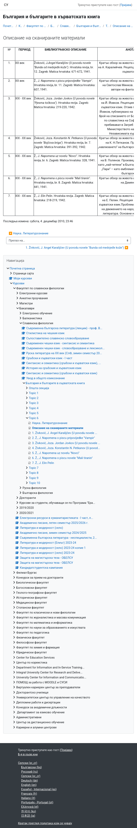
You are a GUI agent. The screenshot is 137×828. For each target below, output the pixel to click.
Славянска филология (66, 26)
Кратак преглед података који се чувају (45, 823)
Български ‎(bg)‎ (31, 767)
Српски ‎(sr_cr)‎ (27, 763)
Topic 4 (33, 408)
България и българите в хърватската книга (88, 26)
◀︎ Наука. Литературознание (28, 233)
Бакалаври (53, 26)
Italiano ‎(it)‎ (28, 798)
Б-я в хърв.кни (28, 754)
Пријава (125, 5)
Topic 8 (33, 473)
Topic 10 (34, 483)
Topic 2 (33, 398)
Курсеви (20, 26)
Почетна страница (8, 26)
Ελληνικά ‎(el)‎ (29, 807)
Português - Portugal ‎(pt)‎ (37, 802)
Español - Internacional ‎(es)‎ (39, 789)
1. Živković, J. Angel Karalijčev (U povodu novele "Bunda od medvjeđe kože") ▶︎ (77, 247)
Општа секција (39, 388)
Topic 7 (33, 468)
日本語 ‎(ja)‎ (28, 815)
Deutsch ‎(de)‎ (29, 780)
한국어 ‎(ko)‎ (28, 811)
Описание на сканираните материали (123, 26)
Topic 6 (107, 26)
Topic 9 (33, 478)
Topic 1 (33, 393)
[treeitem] (68, 498)
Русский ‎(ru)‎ (29, 771)
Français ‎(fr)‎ (29, 793)
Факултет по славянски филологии (36, 26)
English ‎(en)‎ (29, 785)
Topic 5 (33, 413)
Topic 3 (33, 403)
